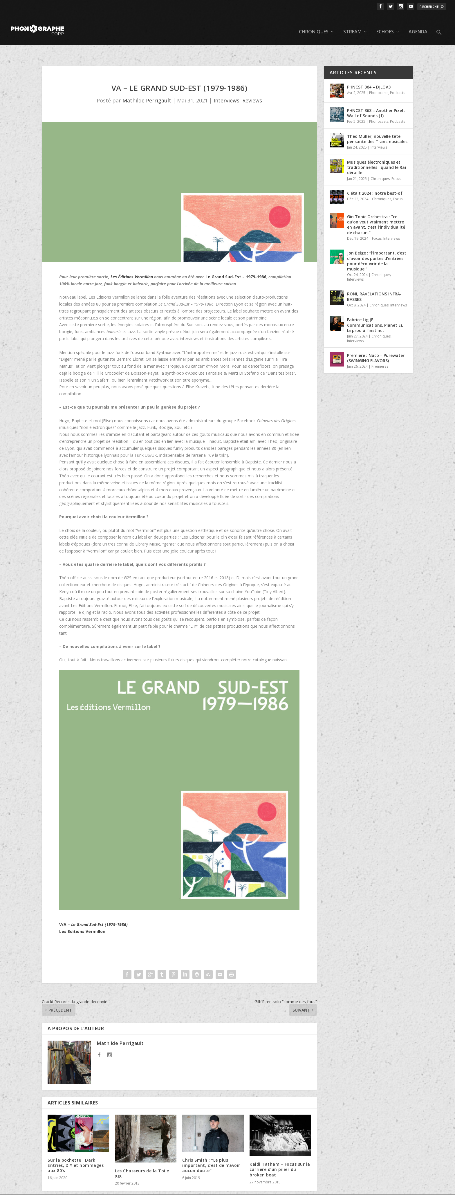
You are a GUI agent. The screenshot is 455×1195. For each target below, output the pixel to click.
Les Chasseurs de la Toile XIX (142, 1155)
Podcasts (397, 74)
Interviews (226, 82)
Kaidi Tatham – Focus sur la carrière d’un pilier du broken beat (280, 1151)
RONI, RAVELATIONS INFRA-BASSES (374, 278)
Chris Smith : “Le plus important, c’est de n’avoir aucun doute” (211, 1147)
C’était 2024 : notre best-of (374, 175)
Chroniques (313, 23)
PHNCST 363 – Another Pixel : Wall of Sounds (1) (376, 95)
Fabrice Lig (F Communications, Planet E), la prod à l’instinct (375, 307)
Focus (396, 160)
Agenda (418, 23)
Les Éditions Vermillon (132, 258)
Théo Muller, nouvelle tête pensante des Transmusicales (377, 120)
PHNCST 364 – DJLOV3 (369, 69)
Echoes (385, 23)
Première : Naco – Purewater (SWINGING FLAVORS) (376, 340)
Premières (379, 348)
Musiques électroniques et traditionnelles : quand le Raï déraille (376, 149)
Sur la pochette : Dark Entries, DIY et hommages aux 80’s (76, 1147)
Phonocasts (378, 74)
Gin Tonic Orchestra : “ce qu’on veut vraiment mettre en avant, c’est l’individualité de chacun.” (376, 206)
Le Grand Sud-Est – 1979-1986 (235, 258)
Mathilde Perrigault (146, 82)
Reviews (252, 82)
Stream (352, 23)
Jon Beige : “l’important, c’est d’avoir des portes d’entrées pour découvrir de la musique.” (376, 243)
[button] (439, 28)
